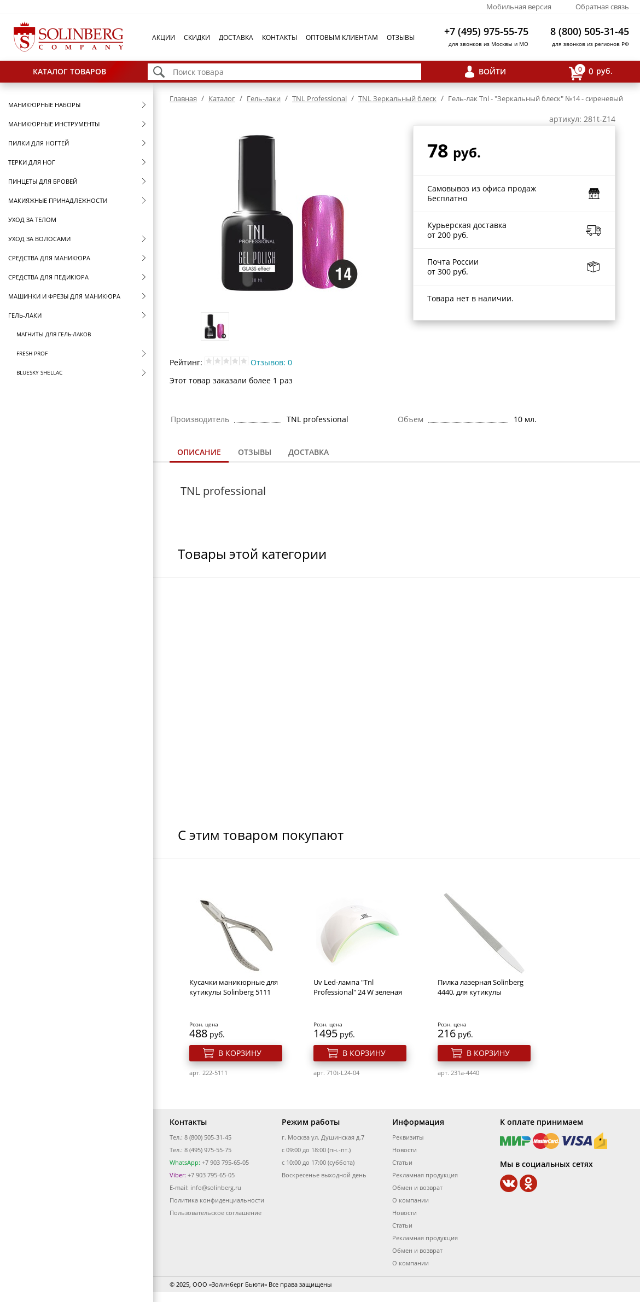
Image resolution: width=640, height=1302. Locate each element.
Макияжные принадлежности (57, 200)
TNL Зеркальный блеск (397, 98)
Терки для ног (31, 162)
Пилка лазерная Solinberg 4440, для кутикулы (480, 987)
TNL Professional (319, 98)
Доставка (236, 37)
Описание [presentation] (199, 452)
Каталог (221, 98)
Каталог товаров (69, 71)
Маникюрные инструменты (54, 124)
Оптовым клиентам (342, 37)
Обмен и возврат (417, 1187)
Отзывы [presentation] (254, 452)
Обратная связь (602, 6)
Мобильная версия (518, 6)
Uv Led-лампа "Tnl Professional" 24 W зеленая (357, 987)
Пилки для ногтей (38, 143)
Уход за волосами (39, 239)
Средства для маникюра (49, 258)
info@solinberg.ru (215, 1187)
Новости (404, 1150)
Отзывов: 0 (271, 362)
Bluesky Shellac (39, 372)
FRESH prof (32, 353)
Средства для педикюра (48, 277)
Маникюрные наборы (44, 105)
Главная (183, 98)
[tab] (199, 453)
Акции (163, 37)
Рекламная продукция (425, 1175)
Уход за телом (32, 219)
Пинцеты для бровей (42, 181)
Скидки (197, 37)
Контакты (279, 37)
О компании (410, 1200)
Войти (492, 71)
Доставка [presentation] (308, 452)
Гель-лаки (25, 315)
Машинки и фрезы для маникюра (64, 296)
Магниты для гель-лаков (53, 334)
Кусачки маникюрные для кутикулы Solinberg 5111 (233, 987)
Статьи (402, 1162)
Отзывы (401, 37)
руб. (591, 71)
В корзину (239, 1053)
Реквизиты (407, 1137)
